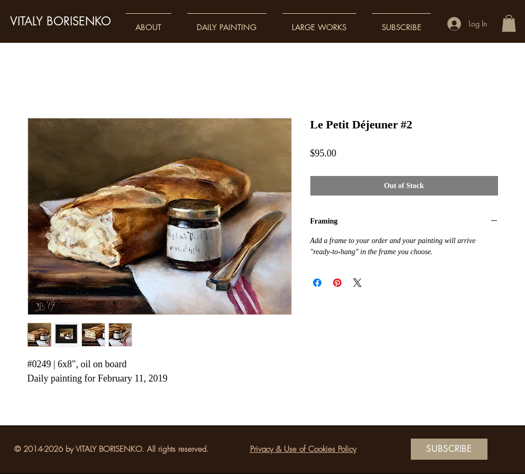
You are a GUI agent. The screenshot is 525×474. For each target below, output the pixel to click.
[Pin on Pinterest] (337, 282)
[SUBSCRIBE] (449, 449)
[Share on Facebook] (317, 282)
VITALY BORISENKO (60, 21)
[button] (148, 22)
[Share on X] (357, 282)
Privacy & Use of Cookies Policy (303, 449)
